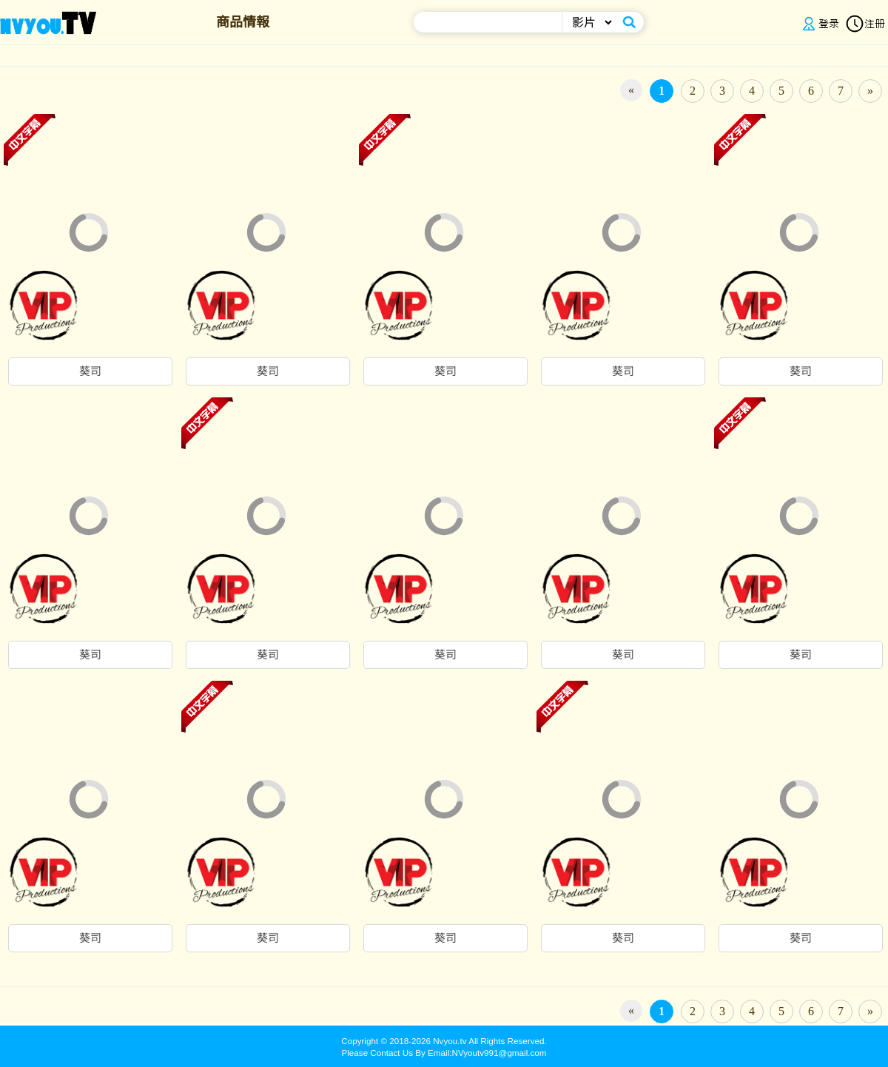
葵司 (90, 371)
